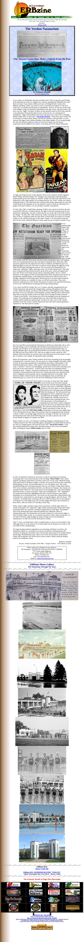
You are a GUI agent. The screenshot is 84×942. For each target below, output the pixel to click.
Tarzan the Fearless (43, 116)
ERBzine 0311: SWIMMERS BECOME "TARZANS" (42, 872)
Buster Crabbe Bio (42, 869)
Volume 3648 (42, 25)
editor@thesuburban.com (45, 558)
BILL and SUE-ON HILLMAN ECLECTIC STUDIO (42, 918)
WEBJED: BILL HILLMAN (42, 915)
